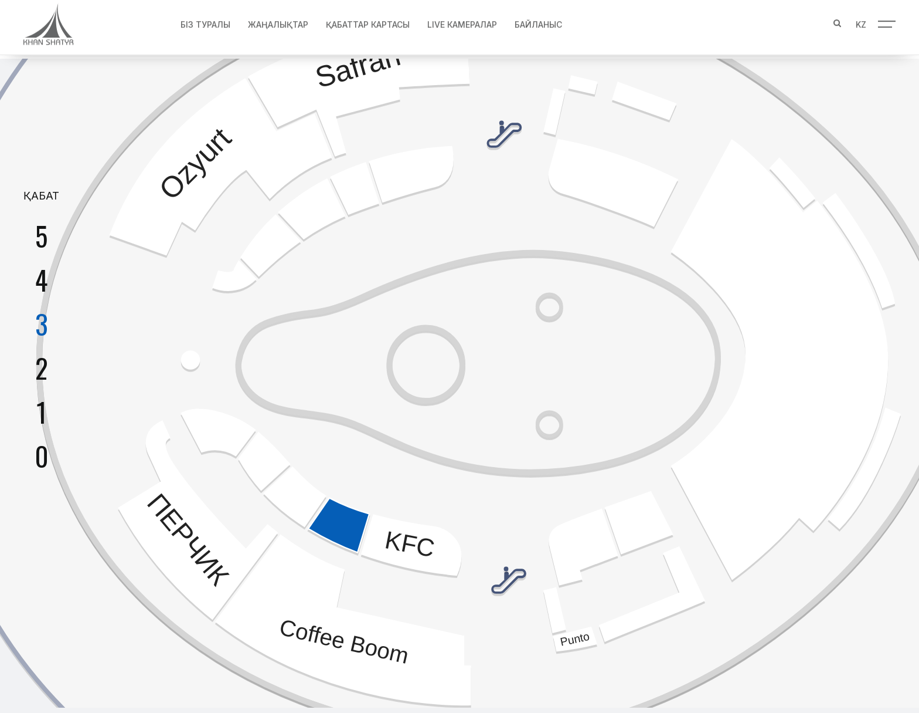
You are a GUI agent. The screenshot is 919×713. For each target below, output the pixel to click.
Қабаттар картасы (368, 21)
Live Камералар (462, 21)
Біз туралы (205, 21)
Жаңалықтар (278, 21)
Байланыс (538, 21)
